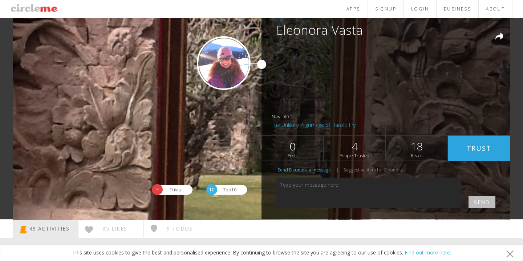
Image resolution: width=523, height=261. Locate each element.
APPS (353, 9)
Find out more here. (428, 252)
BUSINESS (457, 9)
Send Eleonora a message (304, 170)
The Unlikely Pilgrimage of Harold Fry (314, 124)
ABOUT (495, 9)
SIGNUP (385, 9)
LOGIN (420, 9)
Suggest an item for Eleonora (373, 170)
